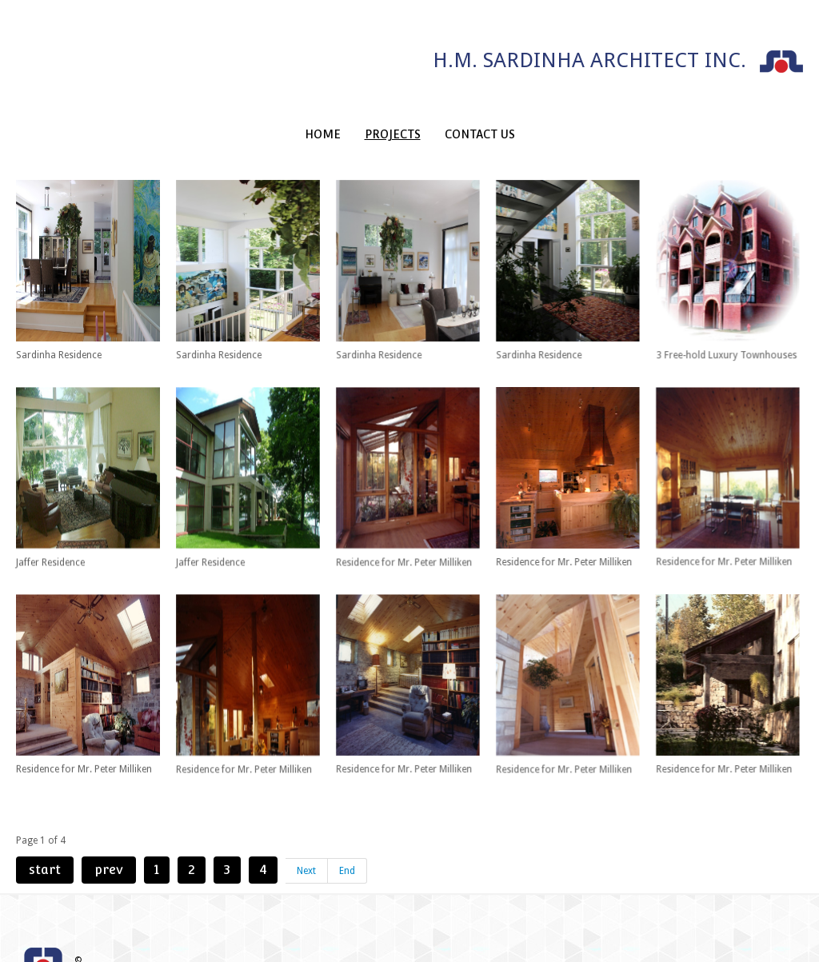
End (347, 838)
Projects (393, 134)
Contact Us (480, 134)
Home (323, 134)
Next (306, 838)
